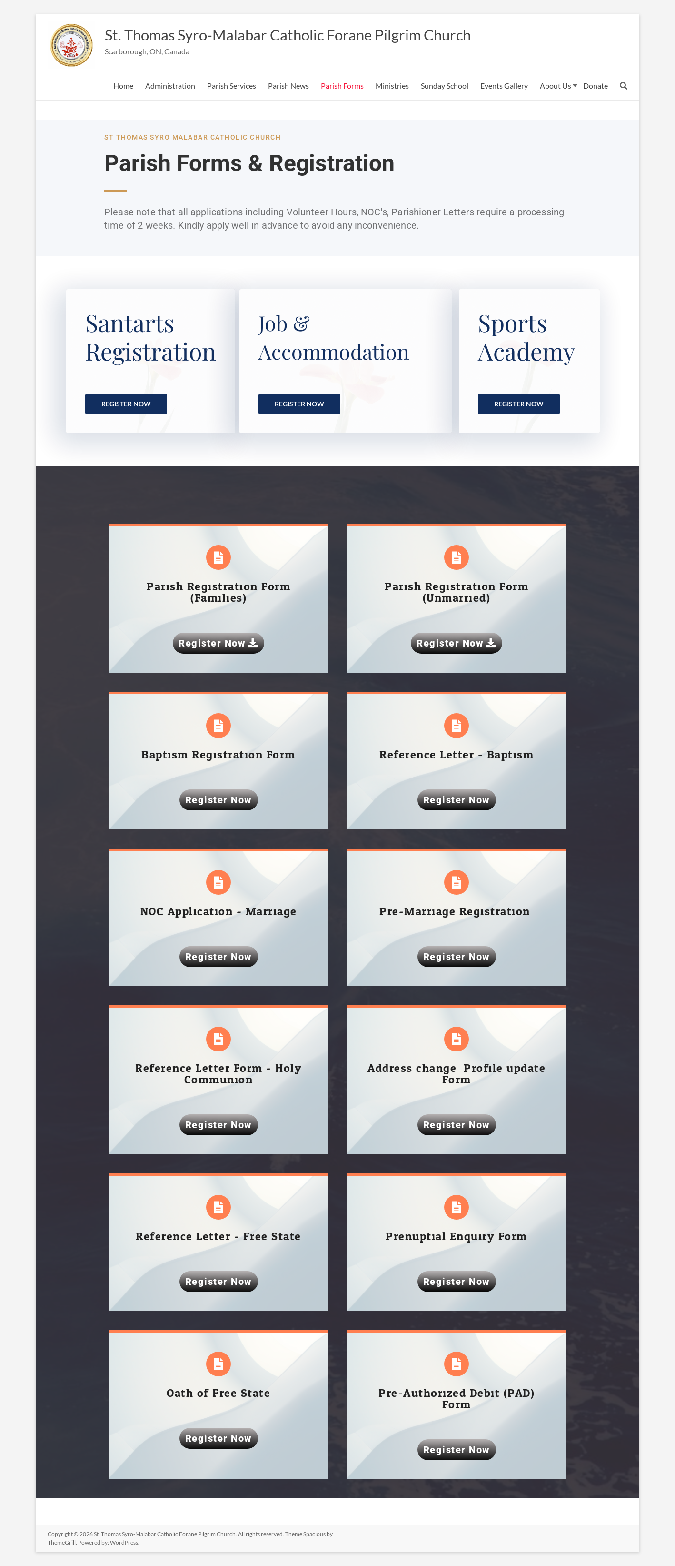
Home (123, 85)
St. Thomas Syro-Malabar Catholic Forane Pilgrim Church (317, 34)
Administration (170, 85)
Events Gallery (504, 85)
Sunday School (444, 85)
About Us (555, 85)
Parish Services (231, 85)
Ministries (392, 85)
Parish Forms (342, 85)
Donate (595, 85)
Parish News (288, 85)
